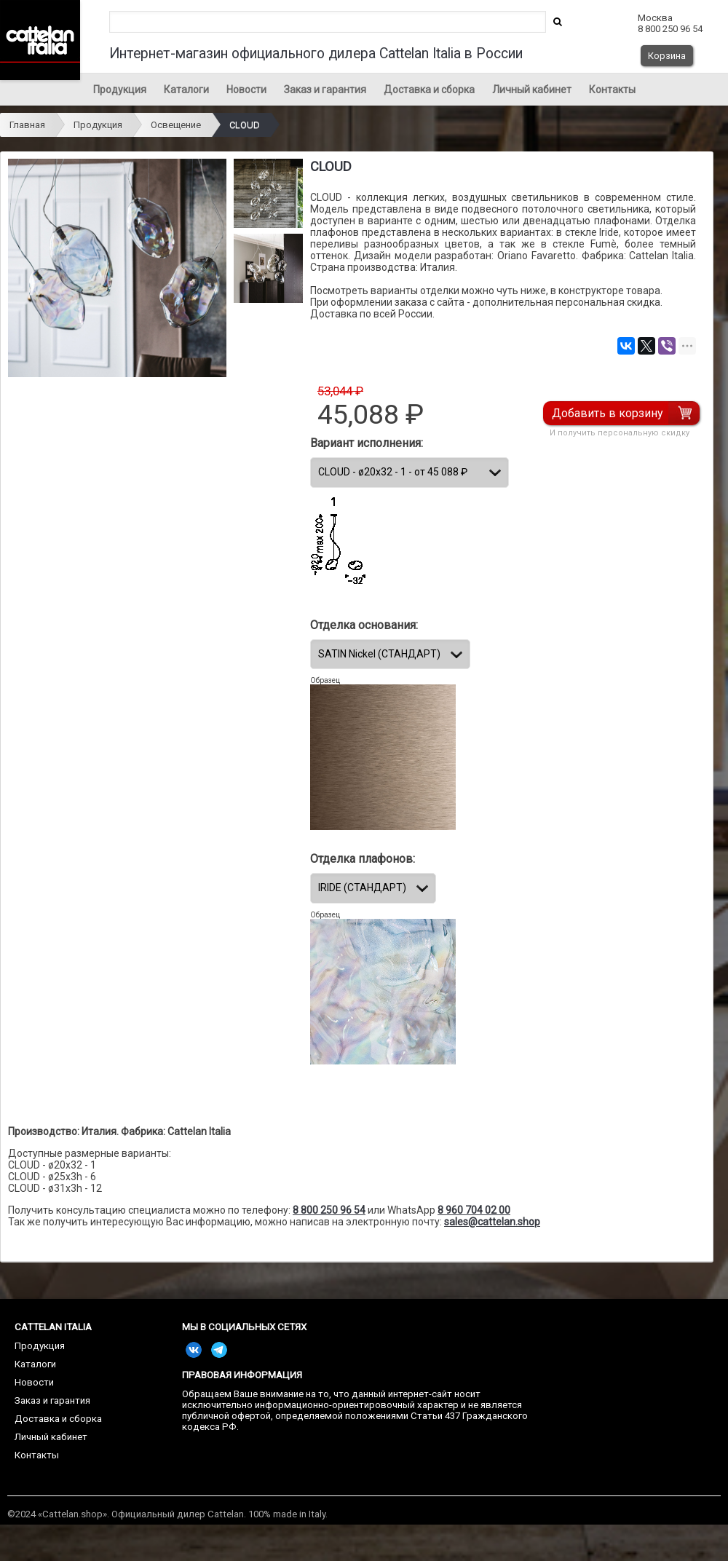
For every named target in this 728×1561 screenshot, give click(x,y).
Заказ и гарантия (325, 89)
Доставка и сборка (429, 89)
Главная (27, 124)
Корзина (667, 55)
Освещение (176, 124)
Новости (246, 89)
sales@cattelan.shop (492, 1222)
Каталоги (186, 89)
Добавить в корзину (608, 413)
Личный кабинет (531, 89)
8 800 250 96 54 (329, 1210)
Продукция (119, 89)
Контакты (612, 89)
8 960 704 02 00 (474, 1210)
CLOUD (244, 124)
